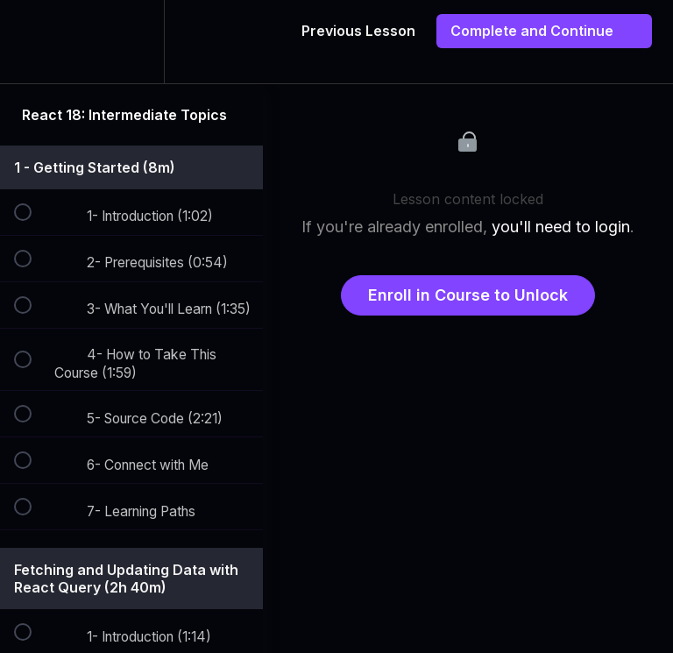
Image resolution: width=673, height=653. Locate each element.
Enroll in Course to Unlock (468, 295)
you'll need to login (561, 226)
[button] (32, 41)
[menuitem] (131, 41)
